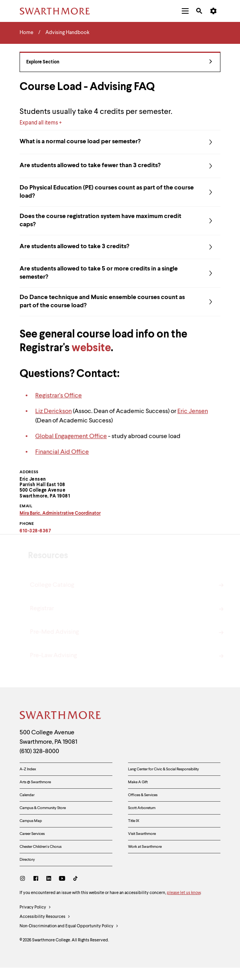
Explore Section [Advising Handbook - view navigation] (119, 62)
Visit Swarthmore (142, 834)
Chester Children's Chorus (40, 847)
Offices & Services (142, 795)
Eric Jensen (192, 416)
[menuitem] (185, 11)
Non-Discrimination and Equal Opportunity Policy (69, 926)
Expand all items (39, 123)
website (91, 353)
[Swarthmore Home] (61, 716)
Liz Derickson (53, 416)
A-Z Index (28, 769)
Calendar (27, 795)
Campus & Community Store (43, 808)
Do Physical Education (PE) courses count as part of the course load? (120, 192)
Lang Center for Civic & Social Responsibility (163, 769)
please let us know (183, 893)
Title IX (133, 821)
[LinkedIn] (48, 879)
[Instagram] (24, 879)
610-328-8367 (35, 531)
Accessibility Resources (45, 917)
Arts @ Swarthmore (35, 782)
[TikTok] (75, 879)
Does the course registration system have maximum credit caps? (120, 221)
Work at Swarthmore (145, 847)
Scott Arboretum (141, 808)
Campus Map (31, 821)
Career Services (32, 834)
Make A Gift (138, 782)
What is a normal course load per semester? (120, 142)
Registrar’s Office (58, 400)
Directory (27, 860)
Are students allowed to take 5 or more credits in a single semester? (120, 273)
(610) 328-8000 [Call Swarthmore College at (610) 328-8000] (39, 751)
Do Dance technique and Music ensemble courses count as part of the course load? (120, 302)
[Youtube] (62, 879)
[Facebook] (36, 879)
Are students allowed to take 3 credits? (120, 247)
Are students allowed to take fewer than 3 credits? (120, 166)
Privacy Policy (35, 907)
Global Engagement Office (71, 441)
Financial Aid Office (62, 456)
